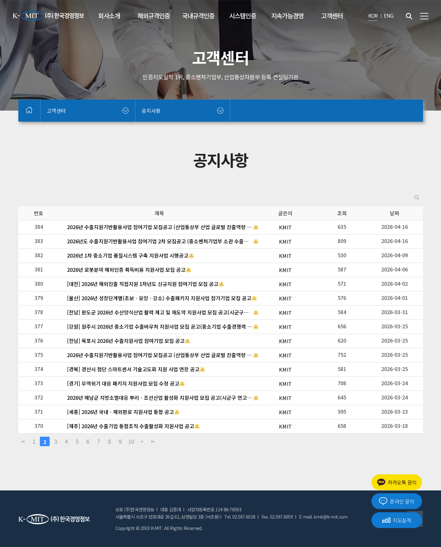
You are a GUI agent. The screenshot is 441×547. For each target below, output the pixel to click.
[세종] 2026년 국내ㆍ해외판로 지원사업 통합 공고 (120, 412)
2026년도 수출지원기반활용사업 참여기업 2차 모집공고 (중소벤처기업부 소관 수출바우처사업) (160, 241)
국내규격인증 (198, 15)
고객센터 (332, 15)
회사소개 (109, 15)
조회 (342, 213)
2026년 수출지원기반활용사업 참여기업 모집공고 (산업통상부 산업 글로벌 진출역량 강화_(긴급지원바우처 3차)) (160, 227)
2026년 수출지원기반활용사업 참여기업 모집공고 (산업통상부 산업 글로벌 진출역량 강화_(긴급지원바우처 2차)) (160, 355)
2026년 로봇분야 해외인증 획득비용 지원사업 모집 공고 (126, 269)
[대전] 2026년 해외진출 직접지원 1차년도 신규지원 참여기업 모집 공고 (142, 284)
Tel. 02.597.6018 (239, 517)
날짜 (394, 213)
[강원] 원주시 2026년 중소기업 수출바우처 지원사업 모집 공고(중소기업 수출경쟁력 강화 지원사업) (160, 326)
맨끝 (153, 441)
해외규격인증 (154, 15)
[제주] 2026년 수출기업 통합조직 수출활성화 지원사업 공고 (130, 426)
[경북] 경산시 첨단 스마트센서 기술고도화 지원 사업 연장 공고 (133, 369)
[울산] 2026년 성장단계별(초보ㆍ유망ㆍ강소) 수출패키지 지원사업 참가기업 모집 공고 (159, 298)
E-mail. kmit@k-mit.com (323, 517)
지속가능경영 (287, 15)
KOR (373, 15)
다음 (142, 441)
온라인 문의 (396, 501)
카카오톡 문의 (397, 482)
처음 (23, 441)
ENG (388, 15)
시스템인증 (242, 15)
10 (131, 441)
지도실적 (396, 520)
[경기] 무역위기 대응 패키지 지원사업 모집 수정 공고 (123, 383)
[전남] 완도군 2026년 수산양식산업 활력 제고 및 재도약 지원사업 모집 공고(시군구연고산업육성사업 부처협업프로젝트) (160, 312)
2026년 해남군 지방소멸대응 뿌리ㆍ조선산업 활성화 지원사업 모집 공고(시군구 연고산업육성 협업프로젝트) (160, 397)
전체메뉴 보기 (424, 16)
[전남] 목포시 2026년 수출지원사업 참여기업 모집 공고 (126, 340)
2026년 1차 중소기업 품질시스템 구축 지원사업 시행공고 (127, 255)
